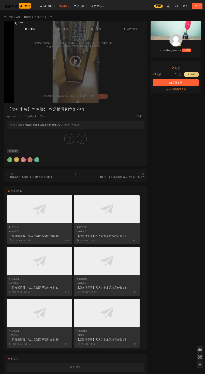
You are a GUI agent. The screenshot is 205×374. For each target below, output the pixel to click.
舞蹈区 (63, 6)
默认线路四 (139, 30)
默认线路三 (129, 30)
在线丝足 (32, 116)
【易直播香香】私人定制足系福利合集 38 (29, 288)
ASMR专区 (46, 6)
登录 (78, 317)
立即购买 (176, 82)
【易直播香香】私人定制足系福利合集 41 (75, 236)
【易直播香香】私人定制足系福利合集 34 (122, 288)
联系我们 (44, 356)
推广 (141, 116)
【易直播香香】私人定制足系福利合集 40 (29, 236)
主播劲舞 (79, 6)
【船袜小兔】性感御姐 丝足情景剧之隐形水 (30, 177)
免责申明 (35, 356)
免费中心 (96, 6)
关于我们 (26, 356)
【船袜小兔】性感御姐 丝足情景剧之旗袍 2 (121, 177)
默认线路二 (118, 30)
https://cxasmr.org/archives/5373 (42, 124)
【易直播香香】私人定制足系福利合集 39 (75, 288)
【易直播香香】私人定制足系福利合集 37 (122, 236)
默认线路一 (108, 30)
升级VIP (191, 74)
